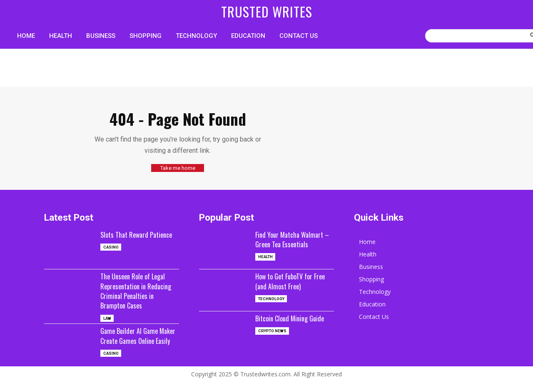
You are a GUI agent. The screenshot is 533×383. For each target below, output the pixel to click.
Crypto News (273, 330)
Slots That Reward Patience (126, 238)
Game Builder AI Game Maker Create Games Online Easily (139, 340)
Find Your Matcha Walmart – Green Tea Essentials (292, 238)
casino (111, 256)
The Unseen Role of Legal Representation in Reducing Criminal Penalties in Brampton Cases (139, 290)
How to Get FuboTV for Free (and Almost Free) (294, 280)
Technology (272, 298)
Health (266, 256)
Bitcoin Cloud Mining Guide (293, 317)
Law (107, 318)
